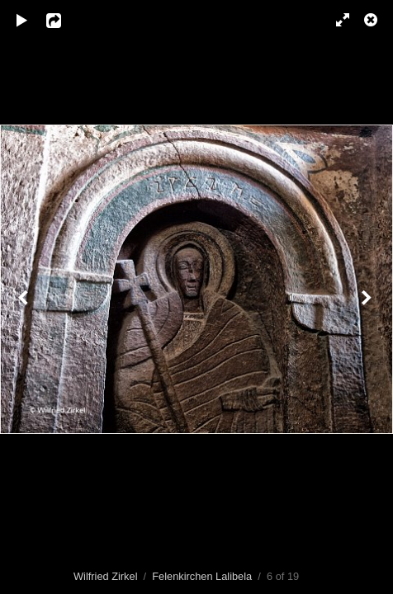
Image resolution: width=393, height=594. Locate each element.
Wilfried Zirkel (105, 576)
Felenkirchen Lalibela (202, 576)
